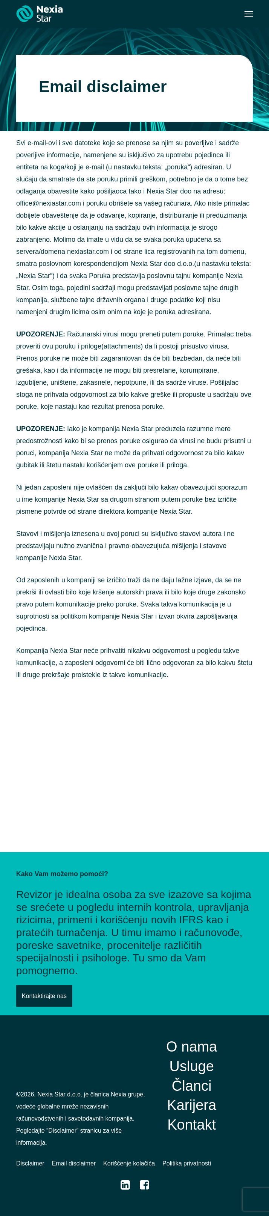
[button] (249, 14)
